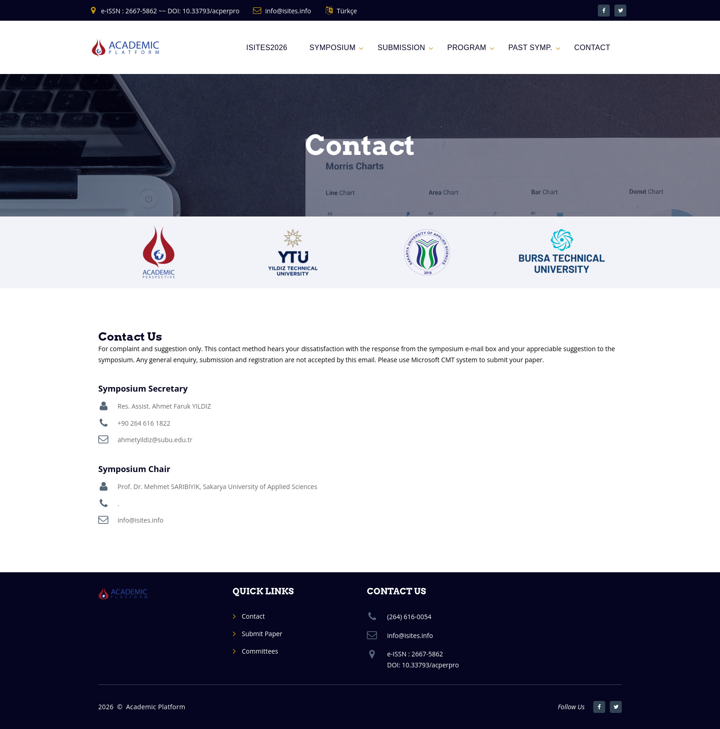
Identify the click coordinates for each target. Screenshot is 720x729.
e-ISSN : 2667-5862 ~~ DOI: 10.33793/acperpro (170, 10)
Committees (260, 651)
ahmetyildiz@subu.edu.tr (155, 439)
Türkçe (347, 10)
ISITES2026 (266, 47)
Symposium (332, 47)
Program (466, 47)
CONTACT (592, 47)
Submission (401, 47)
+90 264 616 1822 (144, 423)
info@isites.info (288, 10)
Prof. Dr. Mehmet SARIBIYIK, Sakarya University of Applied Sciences (217, 486)
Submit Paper (262, 633)
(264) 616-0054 (409, 616)
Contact (253, 616)
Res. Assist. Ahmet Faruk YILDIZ (164, 406)
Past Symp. (530, 47)
